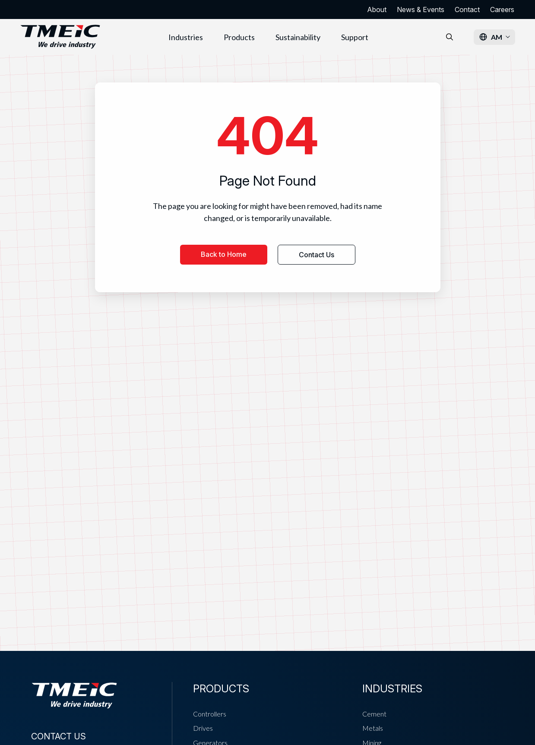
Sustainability (297, 37)
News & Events (420, 9)
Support (354, 37)
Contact (467, 9)
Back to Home (224, 254)
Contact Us (316, 254)
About (376, 9)
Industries (185, 37)
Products (239, 37)
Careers (502, 9)
